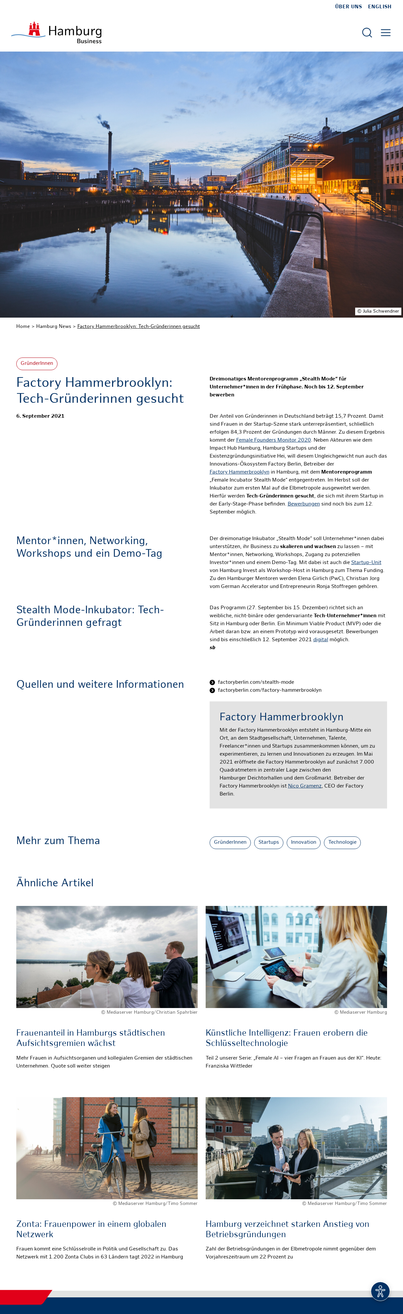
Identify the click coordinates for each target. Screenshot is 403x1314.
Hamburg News (53, 326)
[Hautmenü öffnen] (386, 33)
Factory (219, 472)
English (380, 7)
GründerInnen (37, 363)
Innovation (303, 842)
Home (23, 326)
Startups (268, 842)
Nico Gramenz (305, 786)
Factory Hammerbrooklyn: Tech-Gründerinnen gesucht (138, 326)
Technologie (342, 842)
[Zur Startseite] (56, 32)
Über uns (348, 7)
